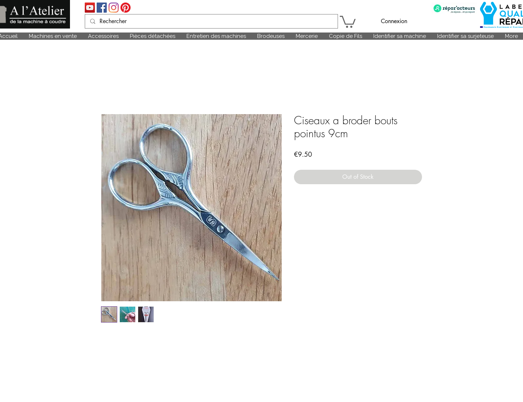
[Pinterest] (125, 8)
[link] (348, 21)
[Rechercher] (211, 21)
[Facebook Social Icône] (102, 8)
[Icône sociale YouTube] (90, 8)
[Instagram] (114, 8)
